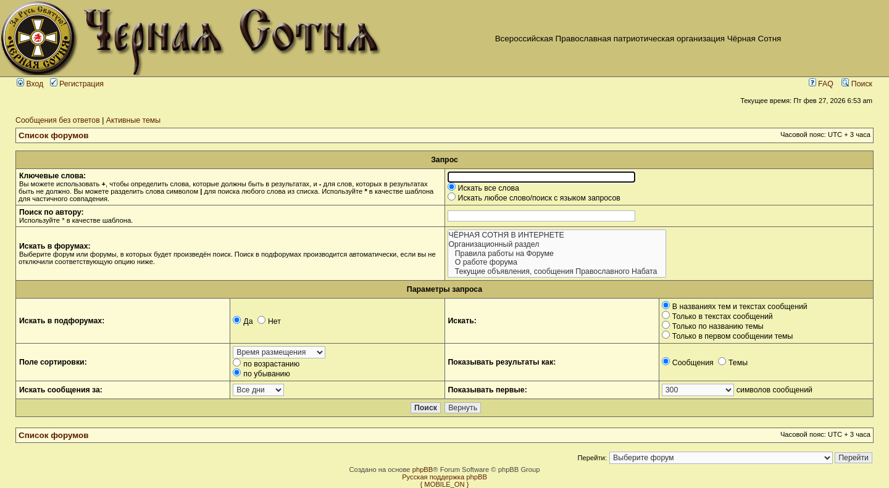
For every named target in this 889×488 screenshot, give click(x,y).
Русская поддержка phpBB (444, 477)
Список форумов (54, 135)
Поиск (856, 84)
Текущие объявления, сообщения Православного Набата (557, 271)
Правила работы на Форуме (557, 253)
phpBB (422, 469)
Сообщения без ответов (57, 120)
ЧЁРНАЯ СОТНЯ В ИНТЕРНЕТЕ (557, 235)
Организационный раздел (557, 244)
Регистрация (77, 84)
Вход (30, 84)
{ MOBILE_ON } (444, 484)
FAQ (821, 84)
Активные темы (133, 120)
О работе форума (557, 262)
